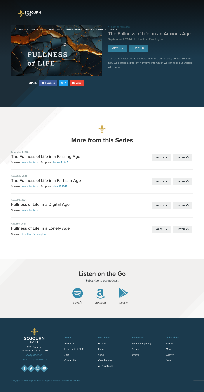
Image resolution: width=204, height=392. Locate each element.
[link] (23, 30)
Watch (161, 157)
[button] (24, 368)
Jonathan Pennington (34, 234)
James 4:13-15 (60, 162)
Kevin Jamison (30, 162)
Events (101, 349)
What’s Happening (142, 343)
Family (169, 343)
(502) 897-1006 (34, 355)
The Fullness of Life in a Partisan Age (46, 180)
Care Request (105, 360)
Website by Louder (71, 380)
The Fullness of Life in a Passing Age (45, 156)
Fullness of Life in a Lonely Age (40, 228)
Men (168, 349)
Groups (102, 343)
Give (168, 360)
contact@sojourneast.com (34, 359)
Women (170, 354)
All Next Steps (105, 366)
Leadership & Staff (74, 349)
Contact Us (70, 360)
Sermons (136, 349)
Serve (101, 354)
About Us (69, 343)
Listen (183, 157)
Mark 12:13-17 (59, 186)
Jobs (66, 354)
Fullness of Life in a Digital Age (40, 204)
